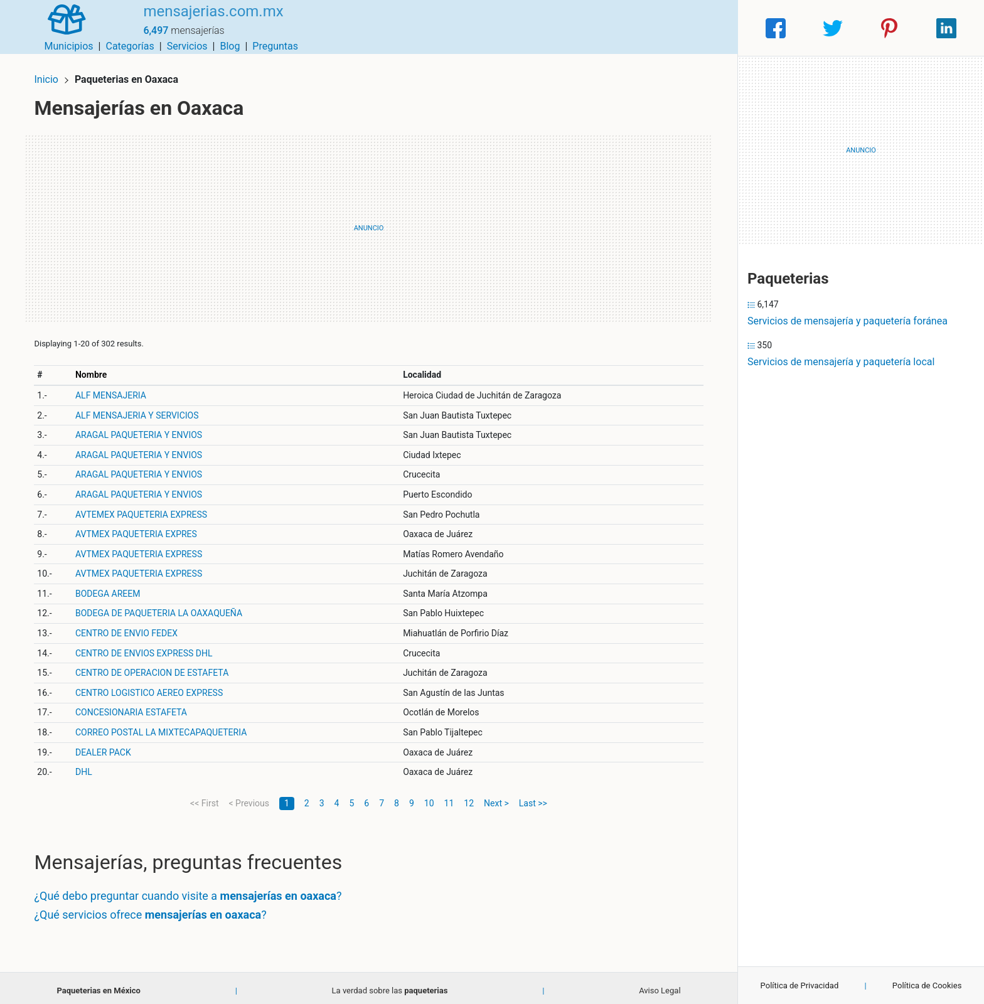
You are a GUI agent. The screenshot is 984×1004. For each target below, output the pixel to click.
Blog (660, 28)
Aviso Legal (659, 985)
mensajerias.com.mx (202, 20)
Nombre (96, 369)
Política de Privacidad (800, 985)
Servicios (617, 28)
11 (449, 798)
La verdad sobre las (390, 985)
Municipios (498, 28)
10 (429, 798)
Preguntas (705, 28)
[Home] (61, 27)
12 (469, 798)
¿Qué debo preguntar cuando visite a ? (193, 890)
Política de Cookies (927, 985)
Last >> (533, 798)
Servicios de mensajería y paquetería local (840, 362)
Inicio (51, 74)
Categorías (559, 28)
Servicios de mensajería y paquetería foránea (847, 321)
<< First (204, 798)
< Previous (248, 798)
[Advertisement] (369, 223)
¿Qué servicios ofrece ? (156, 909)
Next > (496, 798)
